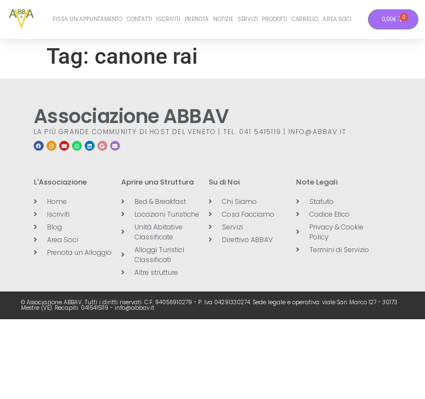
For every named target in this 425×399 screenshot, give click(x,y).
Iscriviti (168, 19)
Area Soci (337, 19)
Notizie (223, 19)
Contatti (139, 19)
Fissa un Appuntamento (87, 19)
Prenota (197, 19)
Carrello (305, 19)
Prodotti (274, 19)
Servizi (247, 19)
